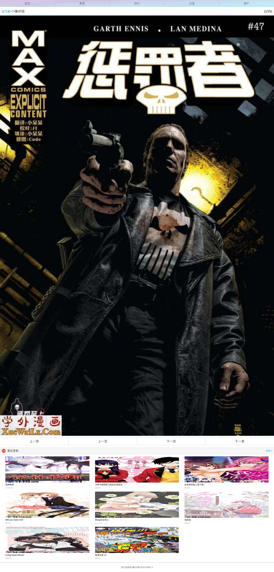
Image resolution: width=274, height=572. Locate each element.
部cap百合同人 (102, 520)
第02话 (187, 523)
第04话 (187, 488)
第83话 (97, 558)
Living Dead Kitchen (14, 555)
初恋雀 (188, 520)
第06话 (8, 558)
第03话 (97, 488)
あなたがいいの (101, 523)
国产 (246, 3)
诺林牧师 (9, 484)
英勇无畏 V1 (101, 555)
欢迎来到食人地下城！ (195, 484)
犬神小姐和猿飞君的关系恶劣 (108, 484)
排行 (137, 3)
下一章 (239, 441)
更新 (82, 3)
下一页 (171, 441)
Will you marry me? (14, 520)
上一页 (102, 441)
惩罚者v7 (7, 11)
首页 (27, 3)
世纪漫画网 (126, 567)
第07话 (8, 523)
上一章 (34, 441)
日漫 (192, 3)
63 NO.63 (9, 488)
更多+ (269, 450)
